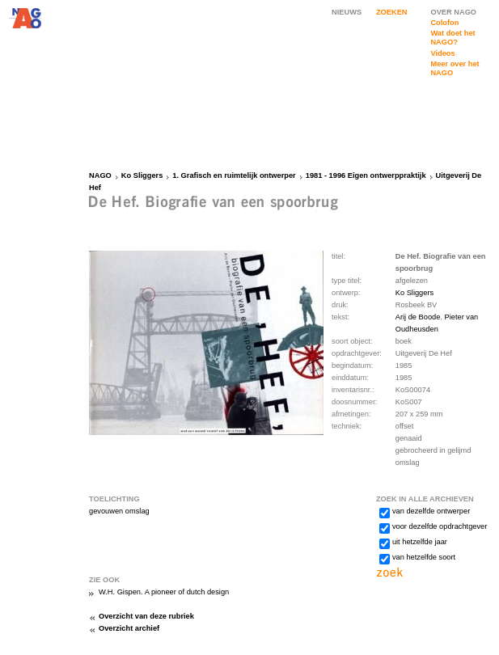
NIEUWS (347, 12)
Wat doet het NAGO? (452, 37)
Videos (442, 53)
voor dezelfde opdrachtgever (439, 526)
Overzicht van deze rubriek (146, 616)
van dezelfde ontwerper (431, 511)
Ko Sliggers (142, 175)
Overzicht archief (129, 628)
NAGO (100, 175)
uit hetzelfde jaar (419, 542)
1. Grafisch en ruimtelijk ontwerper (233, 175)
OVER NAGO (453, 12)
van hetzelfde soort (423, 557)
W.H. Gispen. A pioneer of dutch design (164, 592)
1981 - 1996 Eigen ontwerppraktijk (366, 175)
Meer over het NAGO (454, 68)
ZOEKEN (392, 12)
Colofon (444, 23)
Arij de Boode (418, 317)
